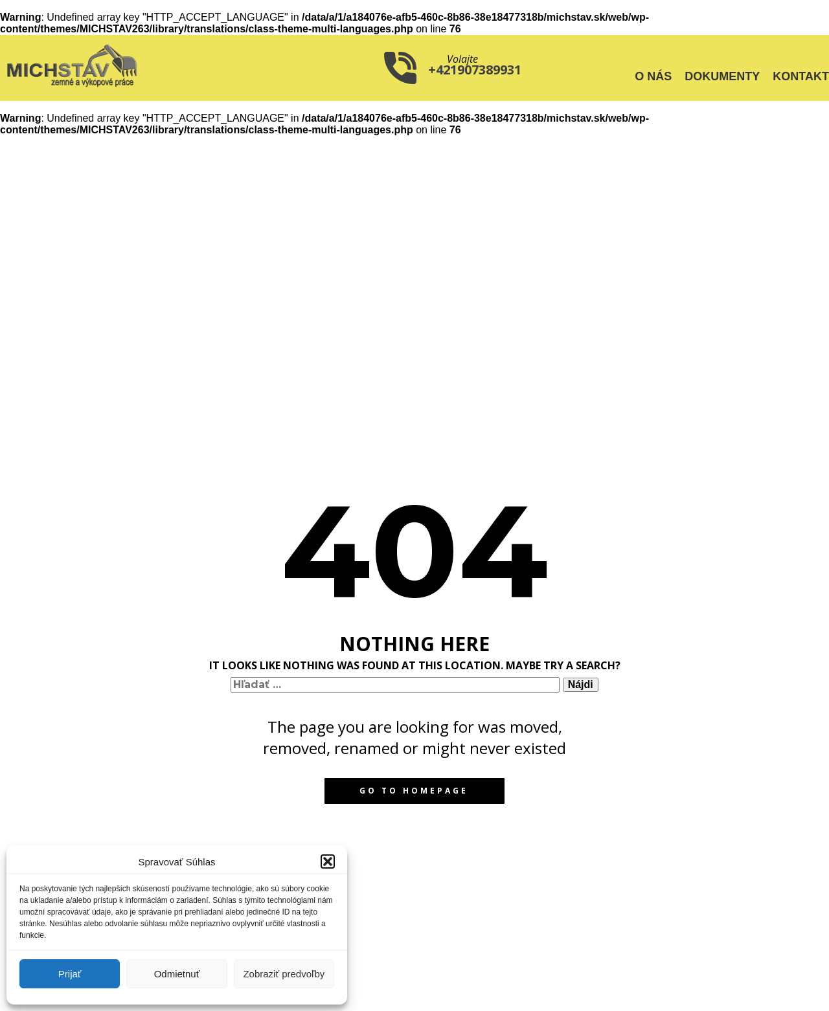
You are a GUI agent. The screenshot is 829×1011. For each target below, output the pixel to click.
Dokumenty (722, 76)
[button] (327, 861)
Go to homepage (413, 790)
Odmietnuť (177, 973)
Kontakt (801, 76)
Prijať (70, 973)
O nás (653, 76)
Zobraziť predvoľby (283, 973)
